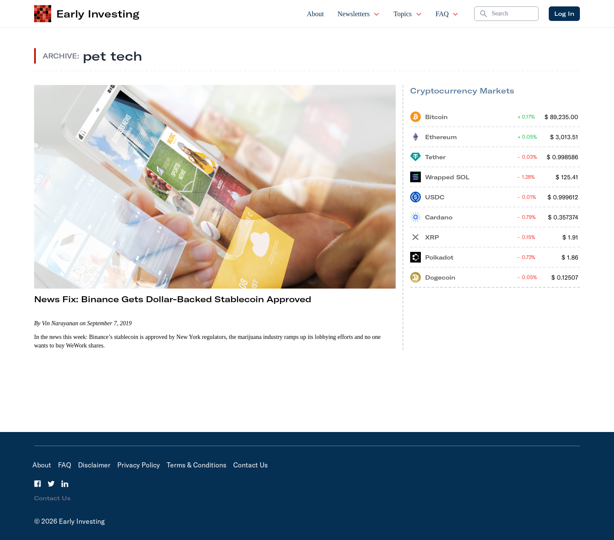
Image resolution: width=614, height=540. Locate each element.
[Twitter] (51, 483)
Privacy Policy (138, 465)
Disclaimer (94, 465)
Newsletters (359, 14)
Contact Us (250, 465)
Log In (564, 14)
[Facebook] (37, 483)
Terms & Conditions (196, 465)
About (315, 14)
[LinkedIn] (64, 483)
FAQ (447, 14)
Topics (408, 14)
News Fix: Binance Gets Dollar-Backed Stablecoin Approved (172, 299)
